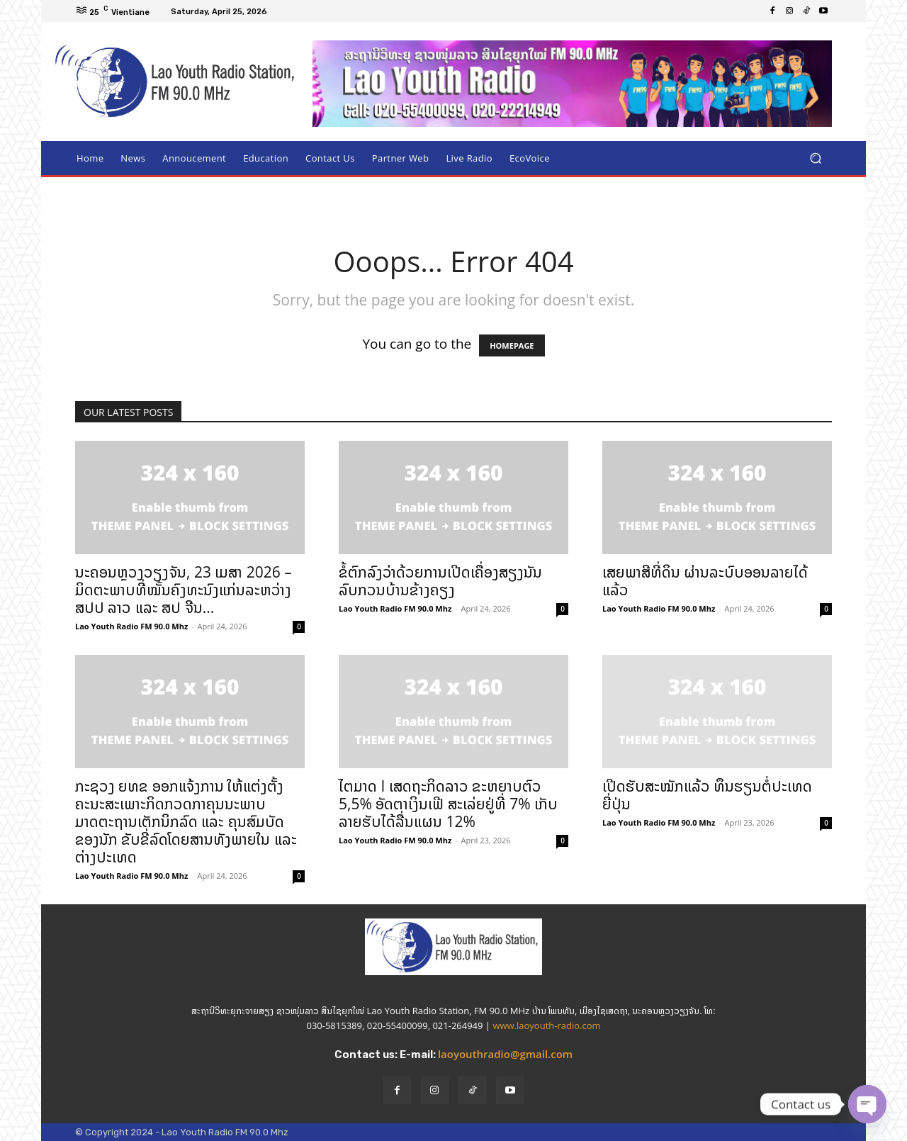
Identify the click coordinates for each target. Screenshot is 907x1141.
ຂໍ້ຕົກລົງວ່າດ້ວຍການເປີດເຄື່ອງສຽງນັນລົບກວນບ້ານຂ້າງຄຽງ (440, 581)
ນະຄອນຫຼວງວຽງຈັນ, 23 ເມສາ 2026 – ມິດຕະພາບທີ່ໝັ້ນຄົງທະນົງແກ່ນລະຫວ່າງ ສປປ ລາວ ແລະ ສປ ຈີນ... (183, 589)
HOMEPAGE (512, 345)
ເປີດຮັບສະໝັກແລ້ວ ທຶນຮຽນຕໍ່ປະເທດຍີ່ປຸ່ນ (707, 795)
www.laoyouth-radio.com (546, 1025)
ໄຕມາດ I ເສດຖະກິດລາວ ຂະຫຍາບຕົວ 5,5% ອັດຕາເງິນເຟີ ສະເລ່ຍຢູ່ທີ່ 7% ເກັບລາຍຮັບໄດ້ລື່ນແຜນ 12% (448, 803)
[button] (815, 158)
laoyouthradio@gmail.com (505, 1054)
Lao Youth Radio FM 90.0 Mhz (131, 626)
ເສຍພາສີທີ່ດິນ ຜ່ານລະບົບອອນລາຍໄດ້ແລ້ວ (705, 581)
